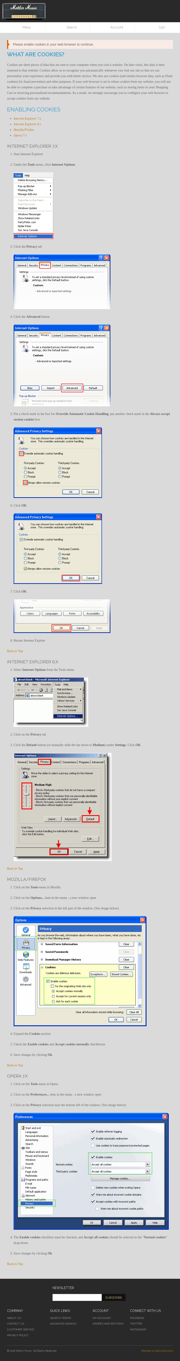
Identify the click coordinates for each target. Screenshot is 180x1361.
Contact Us (15, 1323)
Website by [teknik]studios (157, 1350)
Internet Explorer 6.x (27, 124)
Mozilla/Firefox (24, 130)
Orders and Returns (108, 1323)
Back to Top (15, 651)
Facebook (137, 1318)
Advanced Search (63, 1323)
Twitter (136, 1323)
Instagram (138, 1329)
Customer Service (20, 1329)
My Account (102, 1318)
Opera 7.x (20, 135)
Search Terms (60, 1318)
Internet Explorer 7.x (27, 118)
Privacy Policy (17, 1335)
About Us (14, 1318)
